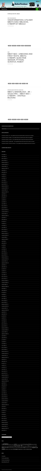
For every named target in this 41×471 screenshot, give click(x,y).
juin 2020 (3, 292)
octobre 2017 (4, 355)
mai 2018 (3, 341)
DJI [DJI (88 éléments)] (23, 444)
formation (14, 45)
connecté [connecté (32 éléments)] (18, 444)
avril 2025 (3, 178)
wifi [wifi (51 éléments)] (26, 449)
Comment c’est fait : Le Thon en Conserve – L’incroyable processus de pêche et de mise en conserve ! (18, 143)
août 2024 (3, 193)
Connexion (3, 456)
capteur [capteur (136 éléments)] (15, 444)
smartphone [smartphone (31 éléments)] (6, 449)
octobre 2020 (4, 284)
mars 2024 (3, 203)
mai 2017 (3, 365)
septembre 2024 (4, 191)
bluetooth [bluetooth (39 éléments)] (9, 444)
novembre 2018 (4, 329)
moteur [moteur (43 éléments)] (13, 447)
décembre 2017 (4, 351)
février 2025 (4, 182)
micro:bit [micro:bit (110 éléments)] (6, 447)
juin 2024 (3, 197)
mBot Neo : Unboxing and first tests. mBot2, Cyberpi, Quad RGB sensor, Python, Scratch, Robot (20, 58)
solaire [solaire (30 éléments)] (9, 449)
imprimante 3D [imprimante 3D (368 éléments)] (18, 446)
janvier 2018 (4, 349)
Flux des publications (5, 458)
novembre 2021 (4, 258)
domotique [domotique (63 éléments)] (26, 444)
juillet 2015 (4, 408)
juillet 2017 (4, 361)
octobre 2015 (4, 402)
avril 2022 (3, 249)
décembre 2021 (4, 256)
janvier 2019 (4, 325)
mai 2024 (3, 199)
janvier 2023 (4, 231)
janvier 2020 (4, 302)
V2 (27, 83)
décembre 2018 (4, 327)
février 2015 (4, 418)
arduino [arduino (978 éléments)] (5, 444)
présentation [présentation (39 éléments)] (27, 447)
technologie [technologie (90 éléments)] (15, 449)
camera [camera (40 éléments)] (12, 444)
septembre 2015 (4, 404)
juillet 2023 (4, 219)
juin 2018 (3, 339)
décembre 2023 (4, 209)
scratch (24, 83)
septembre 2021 (4, 262)
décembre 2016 (4, 375)
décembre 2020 (4, 280)
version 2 (26, 119)
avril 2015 (3, 414)
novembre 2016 (4, 377)
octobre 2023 (4, 213)
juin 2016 (3, 386)
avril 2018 (3, 343)
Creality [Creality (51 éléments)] (21, 444)
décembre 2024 (4, 186)
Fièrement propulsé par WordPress (7, 469)
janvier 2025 (4, 184)
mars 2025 (3, 180)
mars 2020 (3, 298)
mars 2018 (3, 345)
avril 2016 (3, 390)
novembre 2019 (4, 306)
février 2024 (4, 205)
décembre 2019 (4, 304)
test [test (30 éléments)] (23, 449)
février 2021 (4, 276)
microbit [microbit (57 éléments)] (10, 447)
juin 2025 (3, 174)
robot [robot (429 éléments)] (3, 449)
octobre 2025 (4, 166)
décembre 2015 (4, 398)
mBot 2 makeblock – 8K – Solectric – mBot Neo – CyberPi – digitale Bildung (20, 95)
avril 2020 (3, 296)
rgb (20, 83)
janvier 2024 (4, 207)
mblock (19, 45)
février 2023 (4, 229)
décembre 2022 (4, 233)
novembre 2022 (4, 235)
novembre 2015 (4, 400)
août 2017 (3, 359)
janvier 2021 (4, 278)
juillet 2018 (4, 337)
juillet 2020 (4, 290)
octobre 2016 (4, 379)
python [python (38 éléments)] (30, 447)
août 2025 (3, 170)
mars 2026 (3, 156)
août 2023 (3, 217)
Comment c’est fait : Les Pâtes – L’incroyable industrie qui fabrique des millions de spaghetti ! (17, 137)
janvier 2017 (4, 373)
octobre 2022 (4, 237)
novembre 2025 (4, 164)
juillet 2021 (4, 266)
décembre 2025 (4, 162)
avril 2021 (3, 272)
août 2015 (3, 406)
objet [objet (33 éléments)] (16, 447)
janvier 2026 (4, 160)
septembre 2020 (4, 286)
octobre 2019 (4, 308)
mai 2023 (3, 223)
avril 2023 (3, 225)
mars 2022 (3, 251)
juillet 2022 (4, 243)
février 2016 (4, 394)
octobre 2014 (4, 426)
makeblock (14, 119)
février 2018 (4, 347)
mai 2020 (3, 294)
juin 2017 (3, 363)
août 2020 (3, 288)
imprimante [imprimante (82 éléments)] (11, 445)
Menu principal (39, 9)
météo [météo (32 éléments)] (15, 447)
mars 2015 (3, 416)
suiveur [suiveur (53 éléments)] (11, 449)
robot (22, 119)
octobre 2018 (4, 331)
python (17, 83)
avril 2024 (3, 201)
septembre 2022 (4, 239)
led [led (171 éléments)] (28, 446)
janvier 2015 (4, 420)
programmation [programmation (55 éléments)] (20, 447)
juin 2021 (3, 268)
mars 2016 (3, 392)
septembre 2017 (4, 357)
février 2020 (4, 300)
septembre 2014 (4, 428)
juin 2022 (3, 245)
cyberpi (10, 45)
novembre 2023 (4, 211)
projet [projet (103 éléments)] (24, 447)
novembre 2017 (4, 353)
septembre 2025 (4, 168)
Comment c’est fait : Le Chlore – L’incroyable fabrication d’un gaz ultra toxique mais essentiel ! (17, 139)
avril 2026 (3, 154)
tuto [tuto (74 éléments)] (24, 449)
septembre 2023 (4, 215)
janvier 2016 (4, 396)
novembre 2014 (4, 424)
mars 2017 (3, 369)
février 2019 (4, 323)
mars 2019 (3, 321)
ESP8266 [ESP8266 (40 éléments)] (35, 444)
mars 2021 (3, 274)
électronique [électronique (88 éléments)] (29, 449)
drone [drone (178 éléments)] (29, 444)
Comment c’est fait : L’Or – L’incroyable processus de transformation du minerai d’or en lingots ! (18, 135)
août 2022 (3, 241)
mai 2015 (3, 412)
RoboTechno (4, 9)
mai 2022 (3, 247)
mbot (22, 45)
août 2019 (3, 312)
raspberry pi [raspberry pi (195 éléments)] (35, 447)
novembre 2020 (4, 282)
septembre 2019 (4, 310)
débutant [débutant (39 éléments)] (32, 444)
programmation (27, 45)
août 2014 (3, 430)
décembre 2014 (4, 422)
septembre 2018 (4, 333)
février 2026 (4, 158)
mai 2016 (3, 388)
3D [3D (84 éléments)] (2, 444)
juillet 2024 (4, 195)
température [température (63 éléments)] (20, 449)
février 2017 (4, 371)
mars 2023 (3, 227)
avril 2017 (3, 367)
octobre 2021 (4, 260)
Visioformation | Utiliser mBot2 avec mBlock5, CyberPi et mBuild (20, 22)
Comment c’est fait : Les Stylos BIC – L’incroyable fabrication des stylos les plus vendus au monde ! (18, 141)
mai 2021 (3, 270)
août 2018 (3, 335)
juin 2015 (3, 410)
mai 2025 (3, 176)
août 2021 (3, 264)
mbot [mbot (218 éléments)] (3, 447)
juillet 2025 (4, 172)
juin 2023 (3, 221)
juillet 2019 (4, 314)
